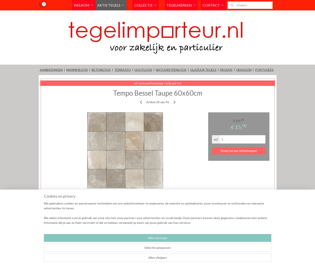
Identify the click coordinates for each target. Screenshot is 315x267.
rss (180, 259)
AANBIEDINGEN (51, 70)
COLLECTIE (145, 5)
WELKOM (84, 5)
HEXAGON (243, 70)
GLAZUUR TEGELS (203, 70)
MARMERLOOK (77, 70)
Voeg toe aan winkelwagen (239, 150)
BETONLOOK (101, 70)
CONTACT (213, 5)
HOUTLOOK (143, 70)
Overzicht (54, 199)
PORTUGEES (264, 70)
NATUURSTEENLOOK (171, 70)
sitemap (172, 259)
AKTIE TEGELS (111, 5)
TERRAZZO (122, 70)
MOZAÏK (226, 70)
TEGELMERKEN (181, 5)
